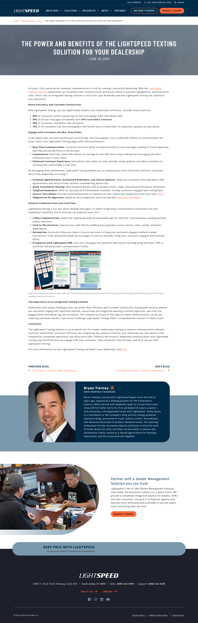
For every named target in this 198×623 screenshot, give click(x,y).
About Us (89, 591)
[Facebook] (89, 599)
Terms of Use (178, 615)
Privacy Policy (138, 615)
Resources (89, 10)
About (105, 10)
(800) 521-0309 (125, 583)
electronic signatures (129, 197)
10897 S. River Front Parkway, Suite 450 (55, 583)
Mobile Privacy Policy (158, 615)
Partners (120, 10)
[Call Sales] (157, 2)
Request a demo (123, 514)
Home (16, 21)
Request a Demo (172, 10)
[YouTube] (108, 599)
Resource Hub (28, 21)
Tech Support (134, 2)
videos (160, 193)
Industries (53, 10)
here (124, 349)
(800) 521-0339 (156, 583)
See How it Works (144, 10)
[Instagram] (95, 599)
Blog (39, 21)
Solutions (71, 10)
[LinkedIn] (112, 388)
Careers (109, 591)
